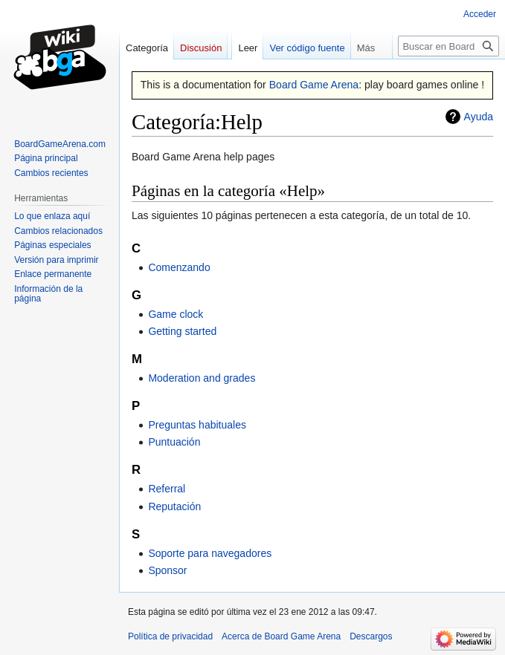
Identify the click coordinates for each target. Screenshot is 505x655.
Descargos (371, 636)
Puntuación (174, 442)
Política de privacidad (170, 636)
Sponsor (167, 570)
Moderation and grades (201, 378)
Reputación (174, 506)
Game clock (175, 314)
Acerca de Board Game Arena (281, 636)
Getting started (182, 331)
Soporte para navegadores (209, 553)
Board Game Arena (314, 85)
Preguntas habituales (197, 425)
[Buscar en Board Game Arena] (448, 46)
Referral (166, 489)
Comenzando (179, 267)
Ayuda (478, 117)
